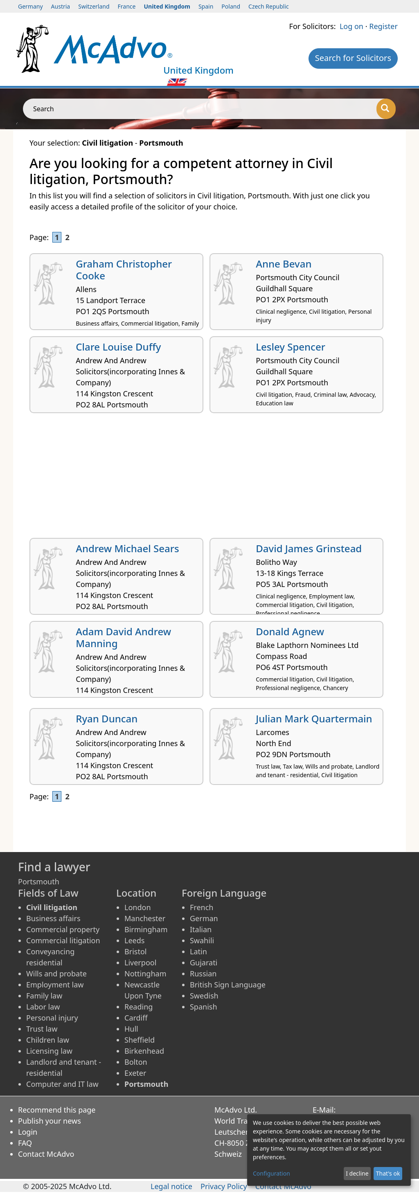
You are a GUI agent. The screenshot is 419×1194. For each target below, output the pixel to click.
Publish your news (49, 1121)
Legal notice (171, 1186)
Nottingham (145, 973)
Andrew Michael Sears (127, 548)
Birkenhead (144, 1051)
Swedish (204, 996)
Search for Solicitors (353, 57)
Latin (198, 951)
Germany (30, 6)
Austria (60, 6)
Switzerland (93, 6)
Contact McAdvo (46, 1154)
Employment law (54, 984)
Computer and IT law (62, 1084)
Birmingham (146, 929)
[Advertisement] (209, 478)
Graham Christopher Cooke (124, 269)
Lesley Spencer (290, 346)
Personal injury (52, 1018)
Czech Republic (268, 6)
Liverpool (140, 962)
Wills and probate (56, 973)
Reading (138, 1007)
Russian (203, 973)
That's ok (388, 1173)
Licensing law (49, 1051)
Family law (44, 996)
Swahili (202, 940)
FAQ (25, 1143)
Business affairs (53, 918)
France (127, 6)
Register (383, 26)
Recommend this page (57, 1110)
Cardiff (136, 1018)
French (201, 907)
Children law (47, 1040)
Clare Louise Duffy (118, 346)
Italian (201, 929)
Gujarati (203, 962)
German (204, 918)
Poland (230, 6)
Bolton (135, 1062)
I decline (357, 1173)
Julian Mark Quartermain (314, 718)
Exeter (135, 1073)
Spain (205, 6)
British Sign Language (228, 984)
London (137, 907)
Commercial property (62, 929)
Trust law (41, 1029)
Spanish (203, 1007)
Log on (351, 26)
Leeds (134, 940)
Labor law (43, 1007)
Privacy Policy (223, 1186)
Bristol (135, 951)
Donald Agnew (290, 631)
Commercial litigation (63, 940)
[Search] (386, 109)
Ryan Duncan (106, 718)
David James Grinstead (309, 548)
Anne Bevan (283, 263)
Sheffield (139, 1040)
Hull (131, 1029)
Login (27, 1132)
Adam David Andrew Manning (123, 637)
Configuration (271, 1173)
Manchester (144, 918)
